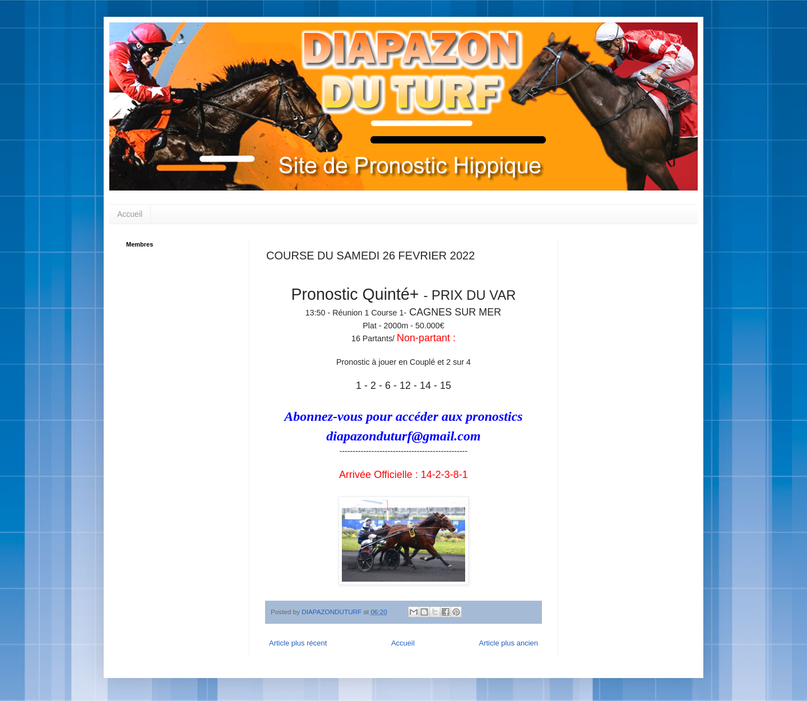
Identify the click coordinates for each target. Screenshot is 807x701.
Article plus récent (298, 643)
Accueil (129, 214)
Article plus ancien (509, 643)
